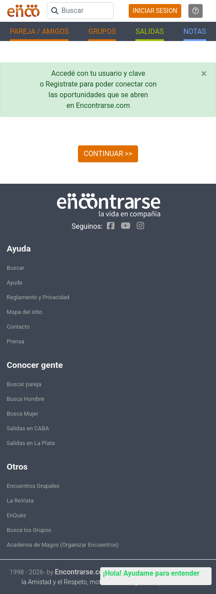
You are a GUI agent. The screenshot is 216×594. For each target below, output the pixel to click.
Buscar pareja (24, 384)
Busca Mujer (22, 413)
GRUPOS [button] (102, 31)
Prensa (15, 341)
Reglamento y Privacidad (38, 297)
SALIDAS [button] (149, 31)
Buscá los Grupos (29, 530)
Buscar (15, 267)
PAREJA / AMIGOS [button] (39, 31)
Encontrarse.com (82, 572)
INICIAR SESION (155, 10)
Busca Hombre (25, 399)
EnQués (16, 515)
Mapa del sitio (24, 312)
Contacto (18, 326)
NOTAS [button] (194, 31)
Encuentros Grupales (33, 486)
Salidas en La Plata (31, 443)
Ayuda (14, 282)
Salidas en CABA (28, 428)
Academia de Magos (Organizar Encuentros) (62, 544)
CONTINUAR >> (108, 153)
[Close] (204, 73)
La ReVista (20, 500)
